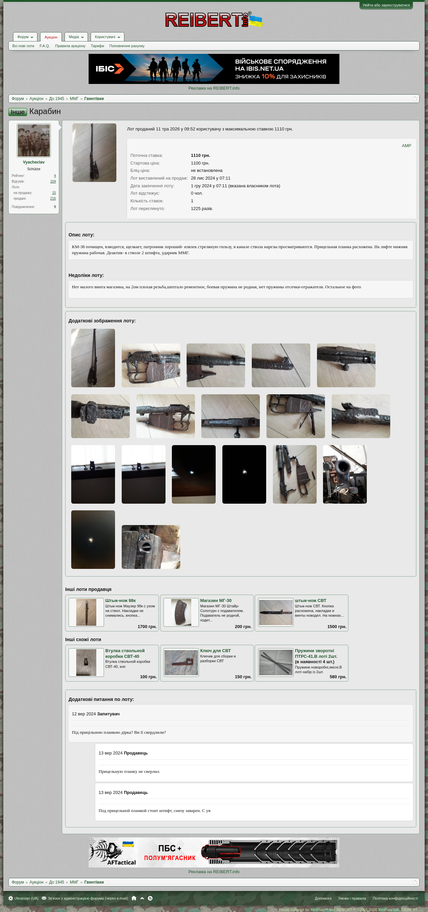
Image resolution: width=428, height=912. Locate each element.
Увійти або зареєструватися (386, 5)
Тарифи (97, 46)
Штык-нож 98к (120, 600)
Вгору (142, 898)
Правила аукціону (70, 46)
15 (54, 193)
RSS (150, 898)
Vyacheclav (34, 162)
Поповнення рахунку (126, 46)
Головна (133, 898)
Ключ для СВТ (215, 650)
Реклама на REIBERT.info (213, 88)
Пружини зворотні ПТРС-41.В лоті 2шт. (316, 653)
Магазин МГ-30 (216, 600)
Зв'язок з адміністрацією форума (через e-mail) (88, 898)
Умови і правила (352, 898)
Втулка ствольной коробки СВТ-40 (125, 653)
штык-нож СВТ (310, 600)
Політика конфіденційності (395, 898)
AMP (406, 145)
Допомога (323, 898)
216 (53, 198)
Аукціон (50, 37)
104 (53, 181)
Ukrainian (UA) (26, 898)
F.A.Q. (44, 46)
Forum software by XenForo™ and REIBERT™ (348, 910)
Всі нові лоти (23, 46)
